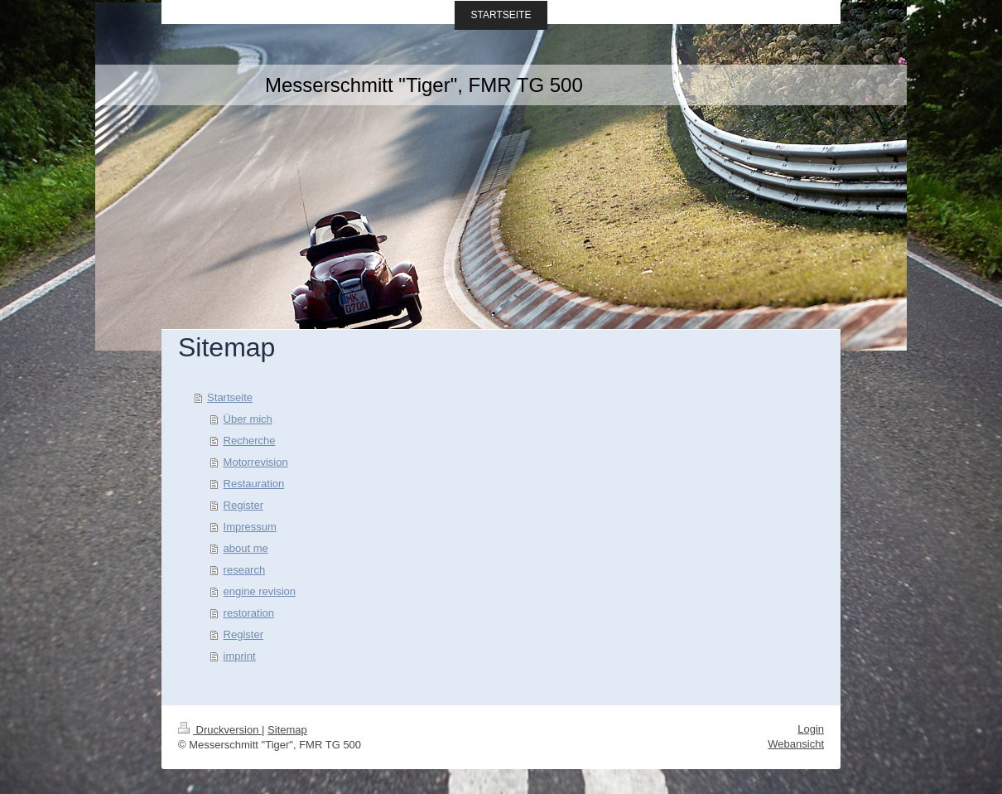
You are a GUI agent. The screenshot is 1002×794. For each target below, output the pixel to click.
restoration (249, 613)
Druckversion (220, 730)
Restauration (254, 483)
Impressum (250, 526)
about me (246, 548)
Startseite (230, 397)
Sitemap (287, 730)
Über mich (248, 419)
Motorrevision (256, 462)
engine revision (260, 591)
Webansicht (796, 744)
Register (243, 505)
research (245, 570)
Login (810, 729)
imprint (240, 656)
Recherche (250, 440)
